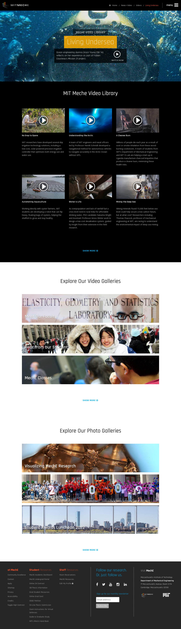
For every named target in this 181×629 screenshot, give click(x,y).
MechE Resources (67, 579)
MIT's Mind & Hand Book (39, 621)
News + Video (126, 5)
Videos (139, 5)
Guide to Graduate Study (39, 617)
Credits (11, 601)
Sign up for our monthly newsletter (113, 593)
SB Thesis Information (38, 587)
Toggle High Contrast (16, 605)
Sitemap (11, 587)
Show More (90, 250)
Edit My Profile (66, 583)
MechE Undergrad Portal (39, 579)
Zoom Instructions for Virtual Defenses (41, 611)
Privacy (10, 592)
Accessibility (13, 596)
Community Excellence (17, 575)
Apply (10, 583)
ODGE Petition (35, 601)
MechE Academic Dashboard (40, 575)
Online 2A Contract (37, 583)
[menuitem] (113, 5)
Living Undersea (152, 5)
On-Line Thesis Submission (40, 605)
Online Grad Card (36, 596)
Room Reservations (68, 575)
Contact (11, 579)
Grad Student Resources (39, 592)
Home (113, 5)
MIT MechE (15, 5)
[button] (172, 5)
